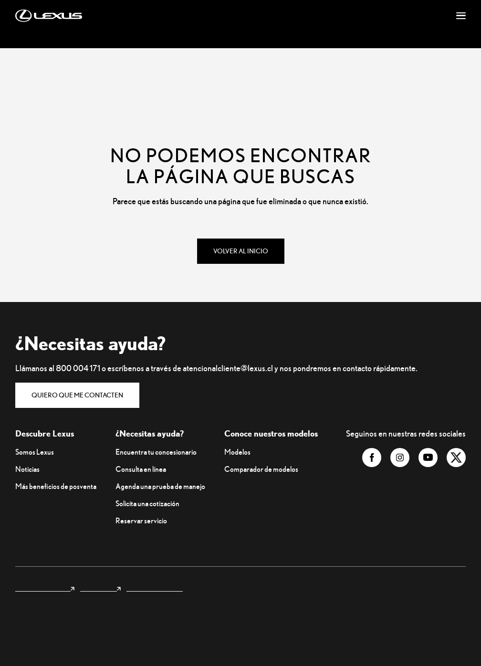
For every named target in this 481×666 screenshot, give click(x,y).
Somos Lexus (34, 451)
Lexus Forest (100, 587)
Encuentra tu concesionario (156, 451)
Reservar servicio (141, 520)
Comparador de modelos (261, 469)
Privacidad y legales (154, 587)
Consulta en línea (140, 469)
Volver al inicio (240, 251)
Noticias (27, 469)
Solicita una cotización (147, 503)
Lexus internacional (44, 587)
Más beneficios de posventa (55, 486)
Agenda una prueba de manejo (160, 486)
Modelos (237, 451)
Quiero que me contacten (77, 395)
